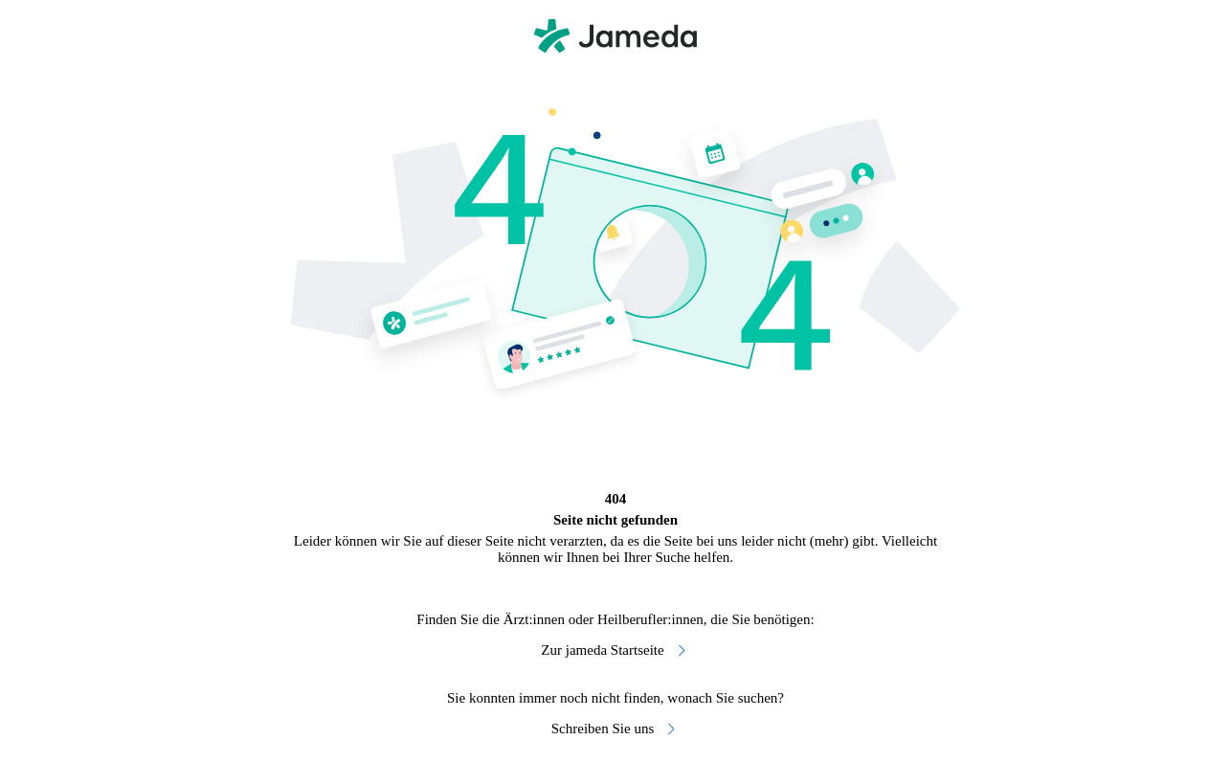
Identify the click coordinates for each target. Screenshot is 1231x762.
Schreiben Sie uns (615, 729)
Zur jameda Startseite (615, 650)
